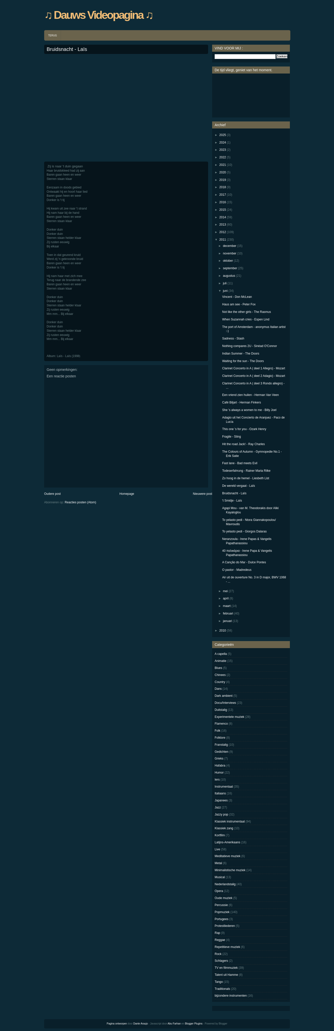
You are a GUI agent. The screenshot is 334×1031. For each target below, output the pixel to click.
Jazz (218, 807)
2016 (222, 202)
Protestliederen (225, 926)
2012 (222, 232)
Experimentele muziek (229, 717)
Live (217, 849)
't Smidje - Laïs (232, 500)
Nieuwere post (202, 494)
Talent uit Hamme (226, 975)
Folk (217, 730)
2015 (222, 210)
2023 (222, 150)
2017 (222, 194)
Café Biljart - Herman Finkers (241, 402)
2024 (222, 142)
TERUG (52, 35)
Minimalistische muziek (230, 870)
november (229, 253)
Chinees (220, 675)
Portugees (221, 919)
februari (228, 613)
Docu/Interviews (225, 703)
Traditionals (222, 989)
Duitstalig (221, 710)
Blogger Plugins (193, 1023)
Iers (217, 779)
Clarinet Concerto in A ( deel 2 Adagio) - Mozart (253, 376)
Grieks (219, 758)
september (230, 268)
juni (225, 291)
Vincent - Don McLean (237, 297)
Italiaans (220, 793)
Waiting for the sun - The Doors (243, 361)
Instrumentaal (224, 786)
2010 (222, 630)
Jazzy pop (221, 814)
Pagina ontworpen (117, 1023)
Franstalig (221, 744)
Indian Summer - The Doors (240, 353)
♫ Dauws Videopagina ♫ (98, 15)
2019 (222, 180)
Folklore (220, 737)
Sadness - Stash (233, 338)
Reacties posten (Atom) (80, 502)
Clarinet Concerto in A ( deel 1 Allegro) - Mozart (253, 368)
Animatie (220, 661)
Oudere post (52, 494)
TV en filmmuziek (226, 968)
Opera (219, 891)
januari (227, 621)
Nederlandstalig (225, 884)
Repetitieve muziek (227, 947)
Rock (218, 954)
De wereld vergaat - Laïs (238, 486)
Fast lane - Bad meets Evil (239, 463)
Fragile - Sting (231, 436)
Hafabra (220, 765)
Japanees (221, 800)
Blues (218, 668)
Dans (218, 689)
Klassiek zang (224, 828)
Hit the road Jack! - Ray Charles (243, 444)
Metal (218, 863)
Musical (220, 877)
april (226, 598)
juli (225, 283)
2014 (222, 217)
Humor (219, 772)
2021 (222, 165)
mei (225, 591)
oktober (228, 260)
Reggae (220, 940)
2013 (222, 224)
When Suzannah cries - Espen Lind (245, 319)
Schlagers (221, 961)
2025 (222, 135)
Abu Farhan (174, 1023)
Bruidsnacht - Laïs (67, 49)
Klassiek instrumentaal (230, 821)
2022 (222, 157)
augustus (229, 276)
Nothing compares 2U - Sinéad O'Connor (249, 346)
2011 (222, 239)
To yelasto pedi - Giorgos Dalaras (244, 531)
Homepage (126, 494)
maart (227, 606)
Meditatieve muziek (227, 856)
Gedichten (221, 751)
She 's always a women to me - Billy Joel (249, 410)
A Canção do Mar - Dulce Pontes (244, 562)
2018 (222, 187)
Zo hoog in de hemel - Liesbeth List (245, 478)
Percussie (221, 905)
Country (220, 682)
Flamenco (221, 723)
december (229, 246)
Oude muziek (223, 898)
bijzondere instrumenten (231, 995)
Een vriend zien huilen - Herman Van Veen (250, 395)
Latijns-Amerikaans (227, 842)
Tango (219, 982)
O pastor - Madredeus (237, 570)
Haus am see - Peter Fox (239, 304)
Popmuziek (222, 912)
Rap (217, 933)
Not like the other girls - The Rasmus (246, 312)
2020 (222, 172)
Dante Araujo (140, 1023)
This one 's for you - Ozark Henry (244, 429)
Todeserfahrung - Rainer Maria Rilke (246, 470)
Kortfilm (220, 835)
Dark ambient (223, 696)
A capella (221, 654)
